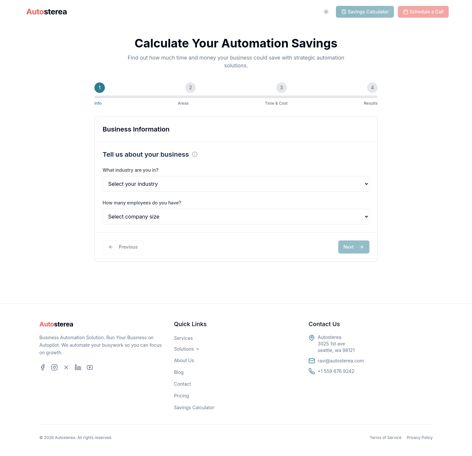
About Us (184, 360)
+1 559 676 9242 (336, 371)
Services (178, 11)
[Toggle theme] (328, 12)
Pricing (181, 395)
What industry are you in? (130, 170)
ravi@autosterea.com (341, 360)
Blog (179, 372)
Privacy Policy (420, 437)
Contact (182, 384)
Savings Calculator (194, 407)
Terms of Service (386, 437)
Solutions (137, 11)
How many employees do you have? (142, 202)
